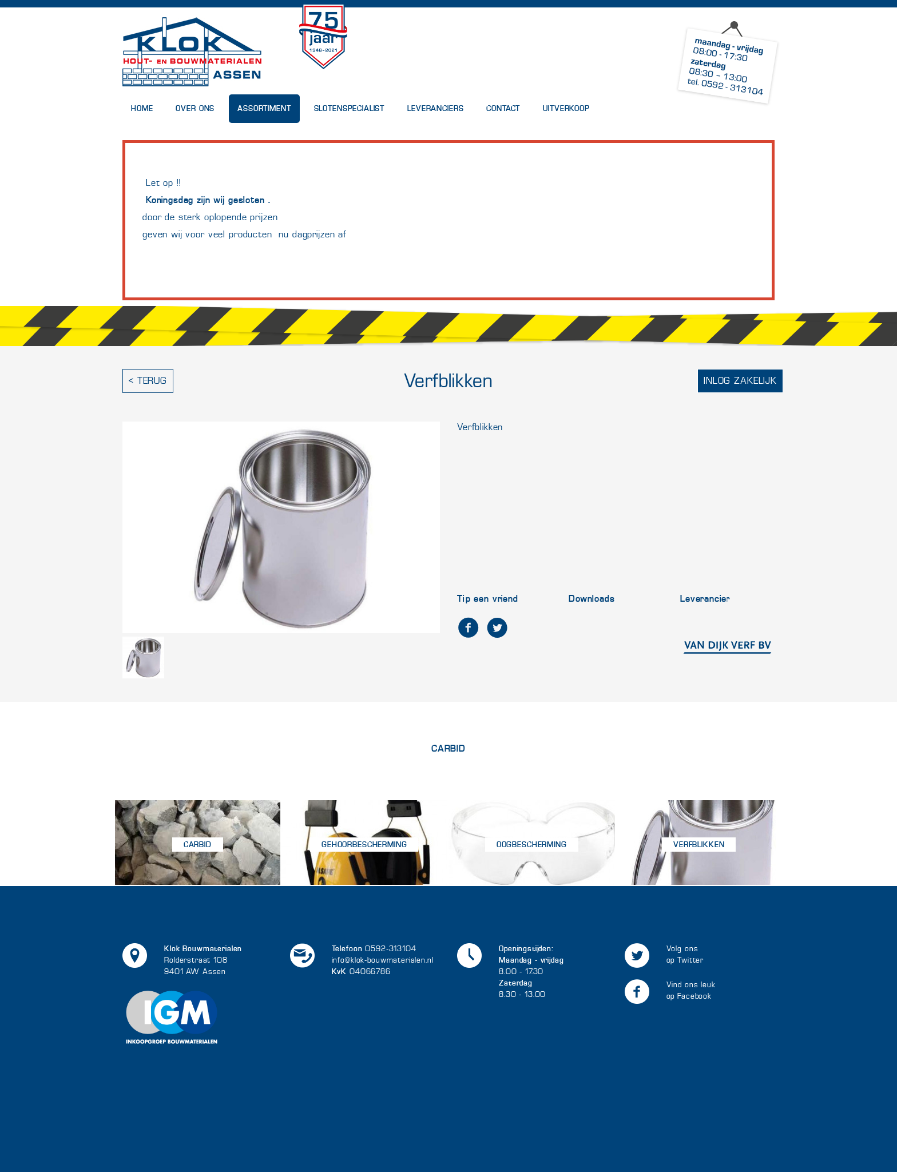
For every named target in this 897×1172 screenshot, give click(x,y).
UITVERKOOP (566, 108)
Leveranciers (435, 108)
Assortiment (264, 108)
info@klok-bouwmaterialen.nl (383, 960)
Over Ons (195, 108)
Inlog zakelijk (740, 380)
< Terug (148, 380)
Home (142, 108)
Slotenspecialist (349, 108)
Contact (503, 108)
